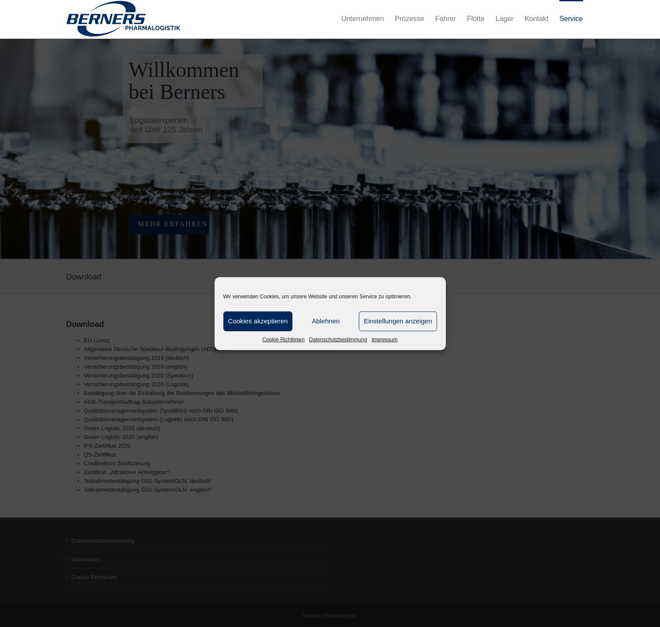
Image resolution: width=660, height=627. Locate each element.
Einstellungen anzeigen (398, 321)
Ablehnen (325, 321)
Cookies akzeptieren (258, 321)
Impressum (384, 339)
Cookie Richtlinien (284, 339)
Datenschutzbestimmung (338, 339)
